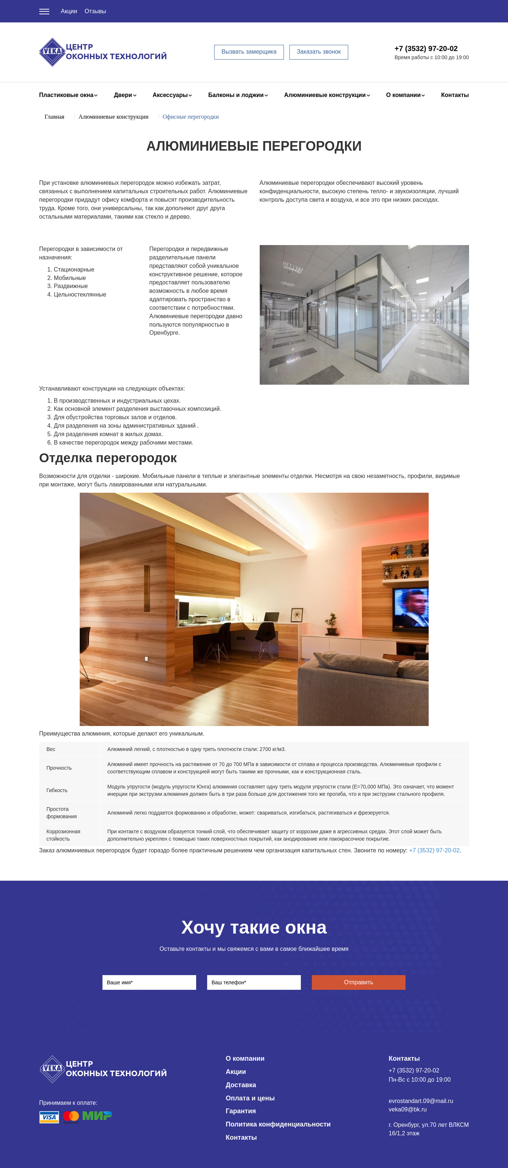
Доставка (241, 1085)
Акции (69, 11)
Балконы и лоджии (236, 95)
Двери (123, 95)
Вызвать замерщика (249, 51)
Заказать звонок (319, 51)
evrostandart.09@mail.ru (421, 1101)
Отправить (358, 982)
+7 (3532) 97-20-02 (426, 48)
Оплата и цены (250, 1098)
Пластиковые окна (66, 95)
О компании (403, 95)
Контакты (455, 95)
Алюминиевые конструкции (325, 95)
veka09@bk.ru (407, 1109)
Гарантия (241, 1111)
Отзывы (95, 11)
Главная (55, 117)
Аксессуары (170, 95)
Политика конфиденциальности (278, 1124)
